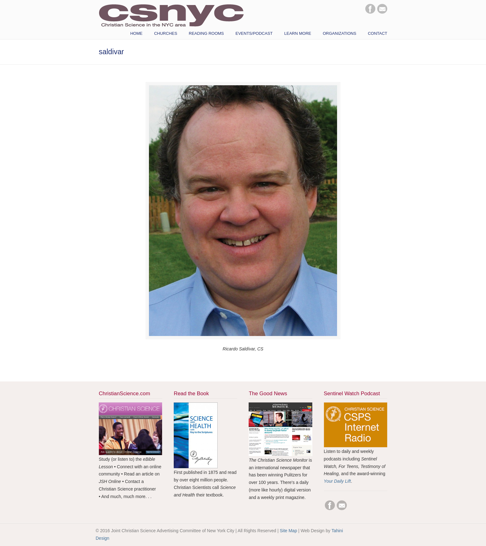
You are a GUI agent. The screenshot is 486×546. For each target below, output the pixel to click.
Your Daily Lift (337, 481)
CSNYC (171, 15)
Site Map (288, 530)
